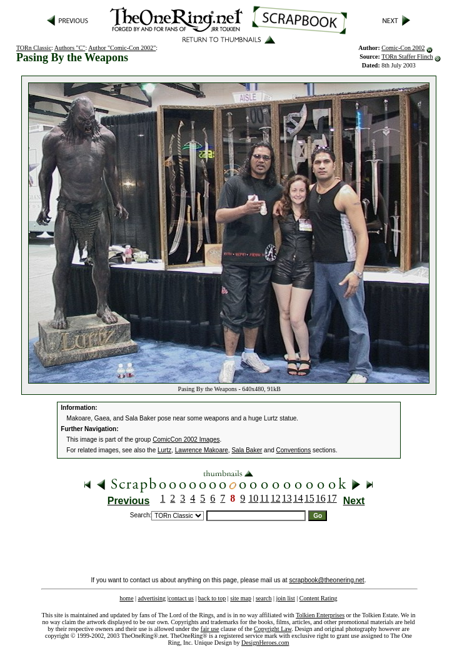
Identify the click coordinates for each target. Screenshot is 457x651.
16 (321, 498)
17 (332, 498)
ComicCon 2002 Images (186, 439)
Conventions (293, 450)
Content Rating (318, 598)
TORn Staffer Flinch (407, 56)
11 (264, 498)
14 (298, 498)
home (126, 598)
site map (240, 598)
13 (287, 498)
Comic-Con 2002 (402, 47)
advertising (152, 598)
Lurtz (164, 450)
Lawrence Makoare (201, 450)
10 (253, 498)
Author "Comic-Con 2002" (122, 47)
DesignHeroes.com (265, 642)
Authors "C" (70, 47)
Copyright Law (272, 628)
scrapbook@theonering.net (326, 580)
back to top (212, 598)
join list (285, 598)
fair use (210, 628)
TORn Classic (33, 47)
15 (309, 498)
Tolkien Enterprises (320, 615)
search (264, 598)
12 (276, 498)
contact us (181, 598)
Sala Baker (246, 450)
